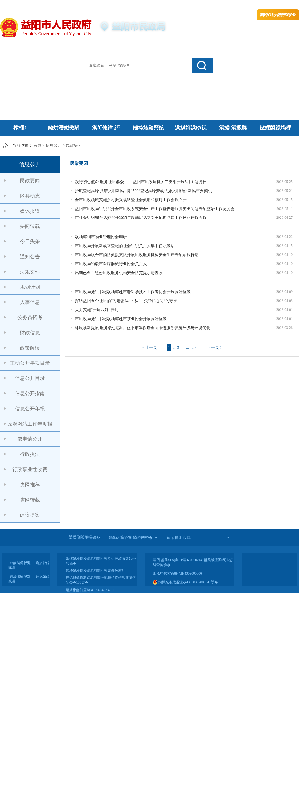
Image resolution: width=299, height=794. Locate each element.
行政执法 (30, 454)
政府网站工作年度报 (29, 424)
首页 (37, 145)
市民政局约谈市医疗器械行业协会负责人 (111, 264)
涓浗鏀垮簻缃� (14, 5)
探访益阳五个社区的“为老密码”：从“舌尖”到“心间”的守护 (126, 301)
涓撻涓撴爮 (233, 128)
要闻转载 (30, 226)
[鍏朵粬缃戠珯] (198, 537)
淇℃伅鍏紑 (106, 128)
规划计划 (30, 287)
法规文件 (30, 272)
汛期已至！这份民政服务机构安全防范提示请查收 (119, 273)
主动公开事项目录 (30, 363)
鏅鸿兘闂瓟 (255, 5)
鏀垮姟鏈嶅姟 (148, 128)
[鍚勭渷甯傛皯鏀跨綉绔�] (133, 537)
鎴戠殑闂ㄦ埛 (213, 5)
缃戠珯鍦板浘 (20, 563)
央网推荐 (30, 484)
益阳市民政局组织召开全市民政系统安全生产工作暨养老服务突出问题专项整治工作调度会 (154, 209)
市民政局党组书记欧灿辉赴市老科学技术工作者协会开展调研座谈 (133, 292)
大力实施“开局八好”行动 (96, 310)
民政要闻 (74, 145)
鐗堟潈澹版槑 (20, 577)
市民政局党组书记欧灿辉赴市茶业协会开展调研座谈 (121, 319)
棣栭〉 (21, 128)
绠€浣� (235, 5)
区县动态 (30, 196)
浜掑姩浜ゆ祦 (191, 128)
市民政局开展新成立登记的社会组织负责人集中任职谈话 (125, 246)
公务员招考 (29, 317)
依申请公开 (29, 439)
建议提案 (30, 515)
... (187, 347)
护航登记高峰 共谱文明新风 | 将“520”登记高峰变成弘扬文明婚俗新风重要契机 (143, 191)
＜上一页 (149, 347)
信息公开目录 (30, 378)
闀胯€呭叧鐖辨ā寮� (278, 15)
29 (194, 347)
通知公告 (30, 256)
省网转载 (30, 500)
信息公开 (54, 145)
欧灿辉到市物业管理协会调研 (101, 237)
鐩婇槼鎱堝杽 (275, 128)
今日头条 (30, 241)
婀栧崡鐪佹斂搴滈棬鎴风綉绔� (56, 5)
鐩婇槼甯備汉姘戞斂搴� (105, 5)
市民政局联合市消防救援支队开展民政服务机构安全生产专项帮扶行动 (137, 255)
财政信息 (30, 332)
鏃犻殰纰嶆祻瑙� (284, 5)
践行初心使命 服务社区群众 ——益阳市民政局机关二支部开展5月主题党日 (141, 182)
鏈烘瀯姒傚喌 (63, 128)
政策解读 (30, 348)
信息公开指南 (30, 393)
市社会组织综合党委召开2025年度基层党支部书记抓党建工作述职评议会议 (141, 218)
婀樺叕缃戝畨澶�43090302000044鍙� (185, 582)
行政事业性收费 (29, 469)
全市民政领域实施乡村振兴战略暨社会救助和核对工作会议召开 (131, 200)
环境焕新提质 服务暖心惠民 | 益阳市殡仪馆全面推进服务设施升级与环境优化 (142, 328)
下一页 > (214, 347)
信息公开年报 (30, 408)
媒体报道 (30, 211)
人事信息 (30, 302)
